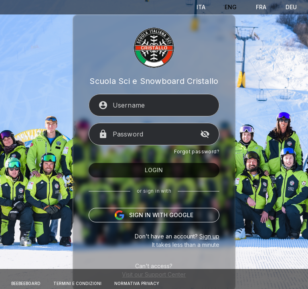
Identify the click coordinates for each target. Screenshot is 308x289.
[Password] (154, 147)
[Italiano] (201, 7)
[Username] (161, 118)
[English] (230, 7)
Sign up (208, 249)
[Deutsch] (291, 7)
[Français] (261, 7)
